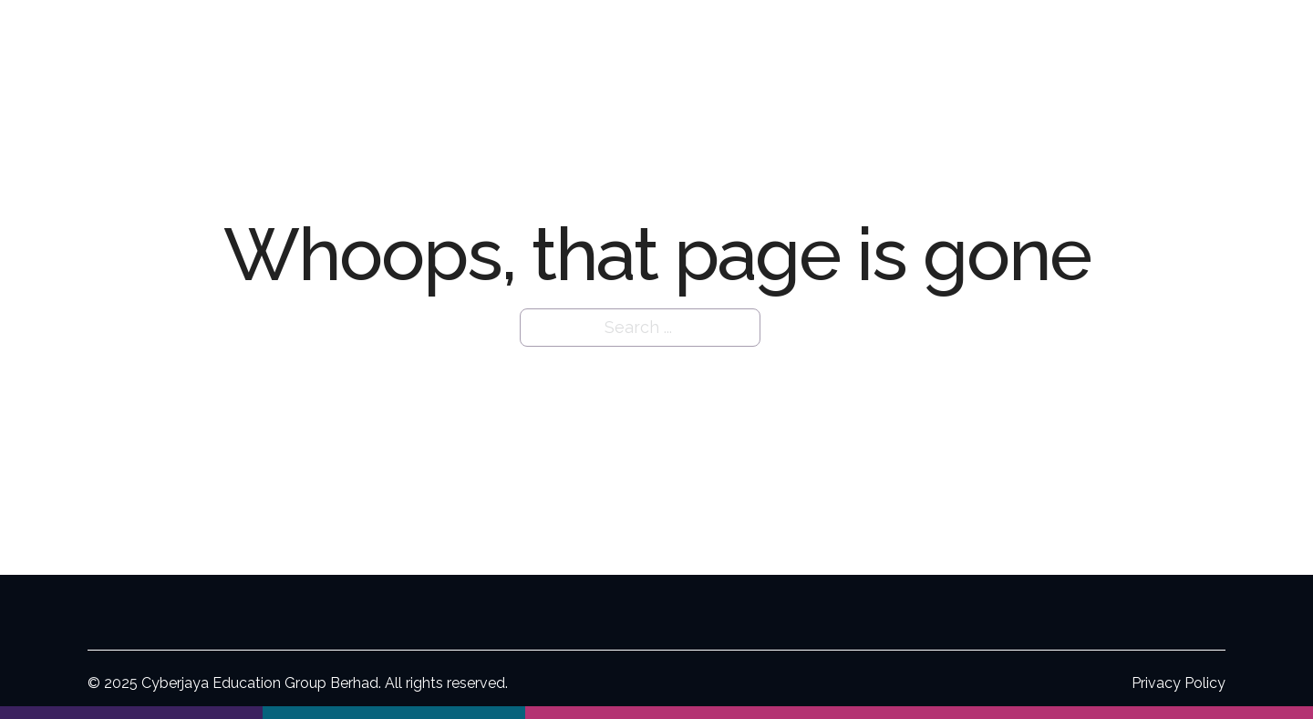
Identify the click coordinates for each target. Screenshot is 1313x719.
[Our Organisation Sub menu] (798, 43)
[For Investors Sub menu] (1066, 43)
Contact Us (1217, 42)
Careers (1126, 42)
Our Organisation (724, 42)
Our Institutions (883, 42)
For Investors (1005, 42)
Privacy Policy (1178, 683)
